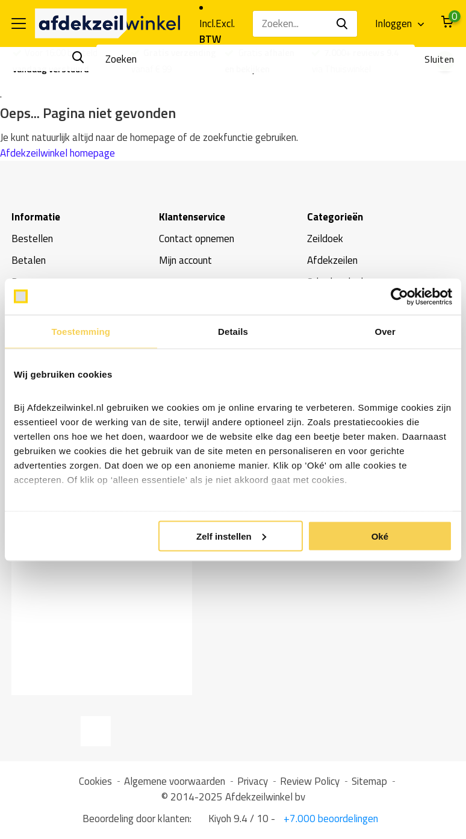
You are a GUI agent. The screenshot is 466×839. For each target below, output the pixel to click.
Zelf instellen (231, 536)
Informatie (35, 217)
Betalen (28, 260)
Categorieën (335, 217)
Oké (379, 536)
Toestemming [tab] (81, 331)
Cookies (95, 781)
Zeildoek (325, 238)
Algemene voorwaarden (174, 781)
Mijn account (185, 260)
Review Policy (310, 781)
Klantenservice (192, 217)
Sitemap (369, 781)
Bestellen (32, 238)
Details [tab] (233, 331)
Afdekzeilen (332, 260)
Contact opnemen (196, 238)
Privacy (252, 781)
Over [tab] (385, 331)
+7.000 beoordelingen (329, 818)
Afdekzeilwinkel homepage (57, 153)
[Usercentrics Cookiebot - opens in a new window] (399, 296)
